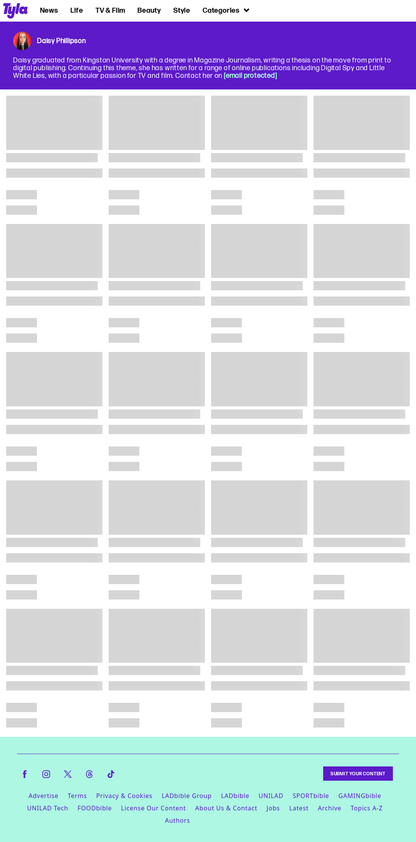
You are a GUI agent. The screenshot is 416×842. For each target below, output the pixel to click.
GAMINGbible (359, 795)
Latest (299, 808)
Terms (77, 795)
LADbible (235, 795)
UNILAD (270, 795)
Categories (226, 10)
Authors (177, 820)
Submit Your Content (358, 773)
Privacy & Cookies (124, 795)
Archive (329, 808)
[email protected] (250, 75)
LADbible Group (187, 795)
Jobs (273, 808)
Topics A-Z (366, 808)
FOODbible (94, 808)
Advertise (44, 795)
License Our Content (153, 808)
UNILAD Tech (47, 808)
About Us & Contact (226, 808)
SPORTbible (311, 795)
